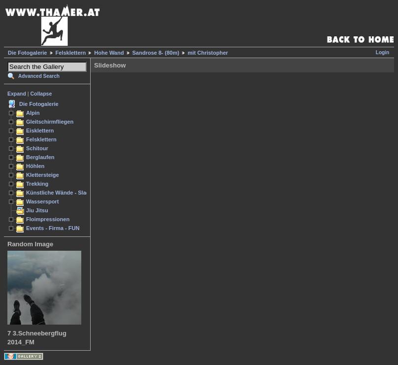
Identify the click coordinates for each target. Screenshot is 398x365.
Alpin (33, 113)
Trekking (37, 184)
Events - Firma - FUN (52, 228)
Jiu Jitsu (37, 210)
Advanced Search (39, 76)
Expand (16, 94)
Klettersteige (42, 175)
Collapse (41, 94)
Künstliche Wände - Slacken (62, 193)
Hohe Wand (109, 53)
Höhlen (35, 166)
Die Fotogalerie (27, 53)
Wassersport (42, 201)
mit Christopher (208, 53)
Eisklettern (40, 130)
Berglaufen (40, 157)
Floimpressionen (47, 219)
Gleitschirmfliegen (49, 122)
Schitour (37, 148)
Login (382, 52)
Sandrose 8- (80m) (156, 53)
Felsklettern (71, 53)
